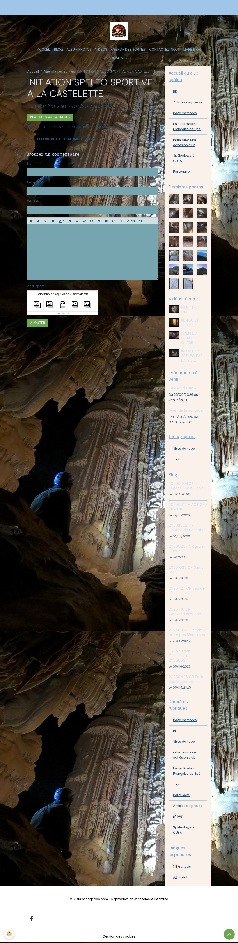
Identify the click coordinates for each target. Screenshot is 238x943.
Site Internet (37, 201)
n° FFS (178, 816)
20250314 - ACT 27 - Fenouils (188, 506)
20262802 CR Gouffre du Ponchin (186, 528)
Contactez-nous (164, 49)
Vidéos (101, 49)
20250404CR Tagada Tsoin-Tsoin (186, 486)
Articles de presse (187, 102)
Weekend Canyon (184, 388)
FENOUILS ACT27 (189, 323)
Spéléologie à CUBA (183, 158)
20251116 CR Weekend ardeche (185, 611)
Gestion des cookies (119, 936)
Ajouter (37, 322)
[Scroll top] (229, 934)
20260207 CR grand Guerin (187, 549)
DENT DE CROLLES (189, 310)
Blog (58, 49)
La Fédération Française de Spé (187, 126)
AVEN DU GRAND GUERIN (189, 338)
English (180, 877)
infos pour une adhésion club (184, 142)
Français (182, 866)
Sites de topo (184, 448)
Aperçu (134, 221)
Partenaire (181, 171)
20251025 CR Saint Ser (186, 569)
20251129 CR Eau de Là (187, 590)
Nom (30, 163)
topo (177, 459)
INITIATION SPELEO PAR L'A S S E (192, 356)
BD (175, 91)
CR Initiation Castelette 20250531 (179, 656)
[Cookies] (9, 934)
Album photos (79, 49)
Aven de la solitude (186, 410)
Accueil (44, 49)
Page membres (119, 58)
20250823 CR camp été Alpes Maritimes (187, 632)
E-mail (32, 182)
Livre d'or (192, 49)
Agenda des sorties (128, 49)
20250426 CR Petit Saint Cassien (186, 679)
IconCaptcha (61, 313)
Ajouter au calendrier (50, 117)
